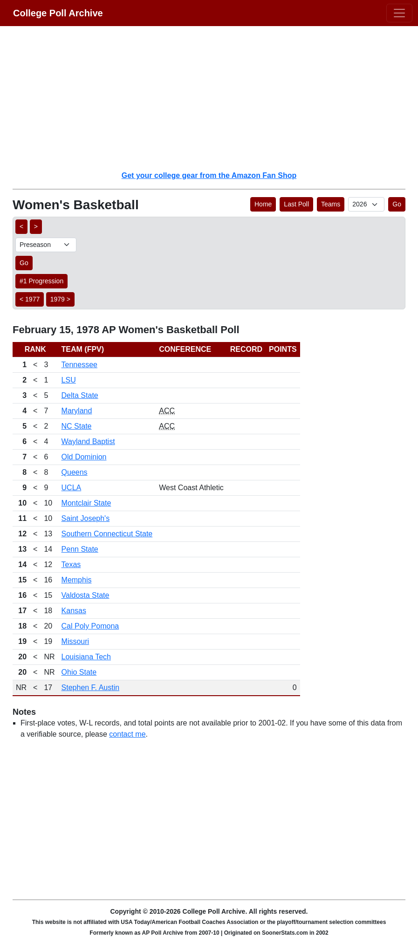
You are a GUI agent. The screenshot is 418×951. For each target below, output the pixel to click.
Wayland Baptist (88, 441)
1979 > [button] (60, 299)
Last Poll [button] (296, 204)
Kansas (74, 611)
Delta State (80, 395)
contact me (127, 734)
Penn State (80, 549)
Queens (75, 472)
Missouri (75, 641)
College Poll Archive (58, 13)
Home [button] (263, 204)
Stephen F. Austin (91, 687)
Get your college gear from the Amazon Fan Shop (209, 175)
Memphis (77, 580)
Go (396, 204)
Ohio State (79, 672)
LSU (69, 380)
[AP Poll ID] (366, 204)
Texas (71, 564)
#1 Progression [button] (41, 281)
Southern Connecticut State (107, 534)
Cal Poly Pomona (90, 626)
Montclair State (86, 503)
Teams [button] (330, 204)
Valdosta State (86, 595)
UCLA (72, 488)
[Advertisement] (215, 98)
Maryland (77, 411)
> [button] (36, 226)
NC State (77, 426)
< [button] (21, 226)
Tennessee (79, 365)
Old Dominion (84, 457)
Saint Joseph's (86, 518)
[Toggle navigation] (399, 13)
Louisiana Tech (86, 657)
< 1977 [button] (30, 299)
